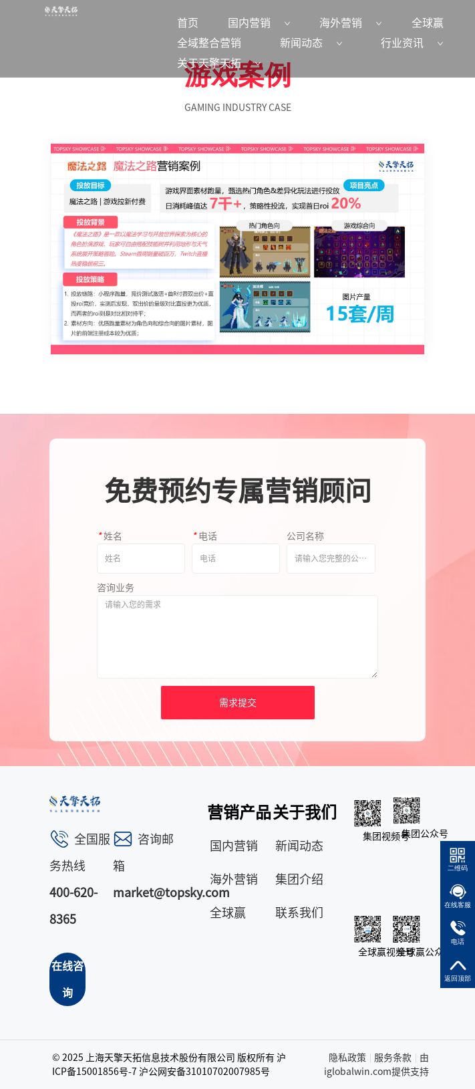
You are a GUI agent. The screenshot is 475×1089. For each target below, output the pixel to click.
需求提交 (238, 702)
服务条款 (393, 1057)
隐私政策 (347, 1057)
